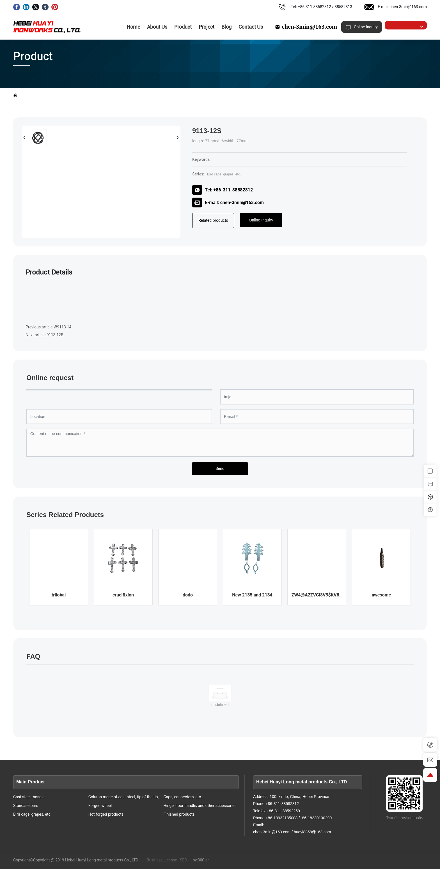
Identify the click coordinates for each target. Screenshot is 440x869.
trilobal (59, 595)
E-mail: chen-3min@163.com (228, 202)
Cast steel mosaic (28, 797)
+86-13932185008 (281, 818)
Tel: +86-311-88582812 (222, 190)
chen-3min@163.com (408, 6)
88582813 (343, 6)
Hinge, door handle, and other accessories (199, 805)
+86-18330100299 (316, 818)
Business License (162, 860)
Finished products (178, 814)
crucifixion (123, 595)
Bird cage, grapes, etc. (224, 174)
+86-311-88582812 (314, 6)
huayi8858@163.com (312, 832)
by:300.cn (201, 860)
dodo (188, 595)
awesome (381, 595)
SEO (183, 860)
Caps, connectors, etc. (182, 797)
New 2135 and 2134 (252, 595)
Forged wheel (100, 805)
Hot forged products (105, 814)
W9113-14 (63, 327)
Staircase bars (25, 805)
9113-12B (55, 335)
